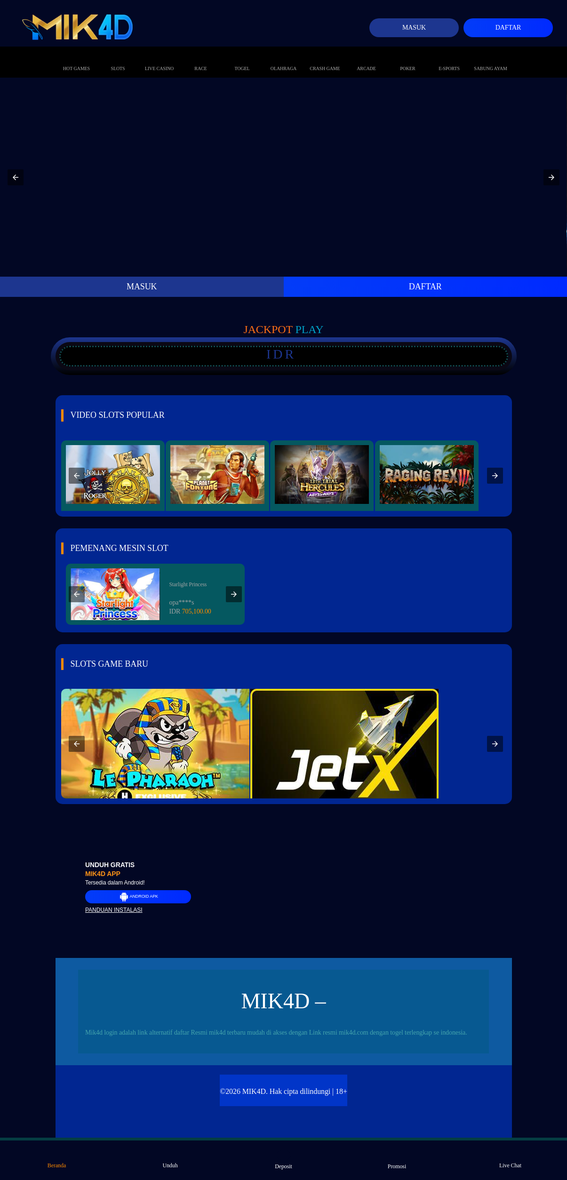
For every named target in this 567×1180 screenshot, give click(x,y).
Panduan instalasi (114, 910)
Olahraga (283, 59)
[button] (16, 177)
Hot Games (76, 59)
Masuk (414, 27)
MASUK (142, 286)
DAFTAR (425, 286)
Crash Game (325, 59)
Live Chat (510, 1159)
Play (309, 329)
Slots (118, 59)
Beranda (57, 1159)
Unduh (169, 1159)
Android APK (138, 896)
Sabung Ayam (490, 59)
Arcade (366, 59)
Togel (241, 59)
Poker (407, 59)
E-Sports (449, 59)
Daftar (508, 27)
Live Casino (159, 59)
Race (201, 59)
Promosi (397, 1160)
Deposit (283, 1160)
